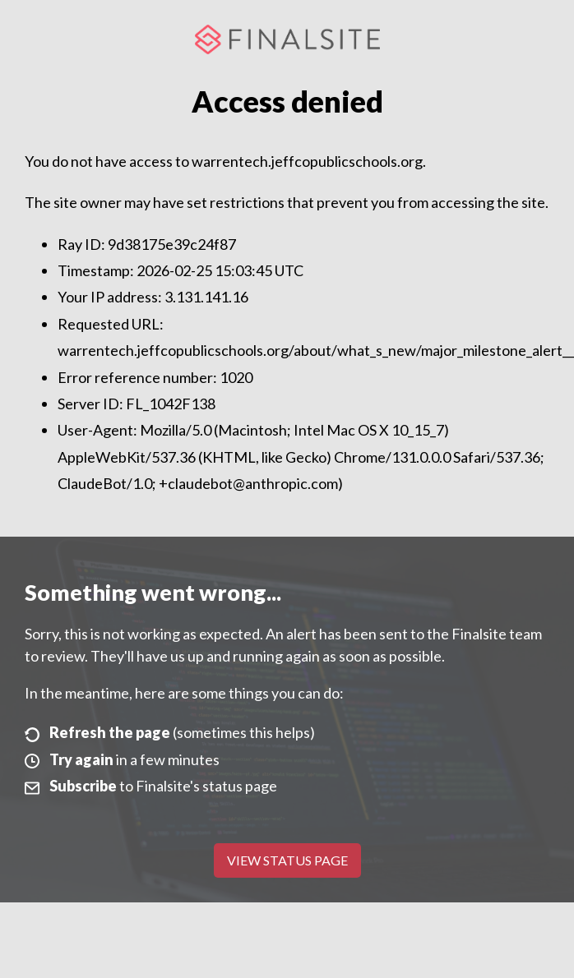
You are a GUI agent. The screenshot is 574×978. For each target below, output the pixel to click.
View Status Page (287, 860)
